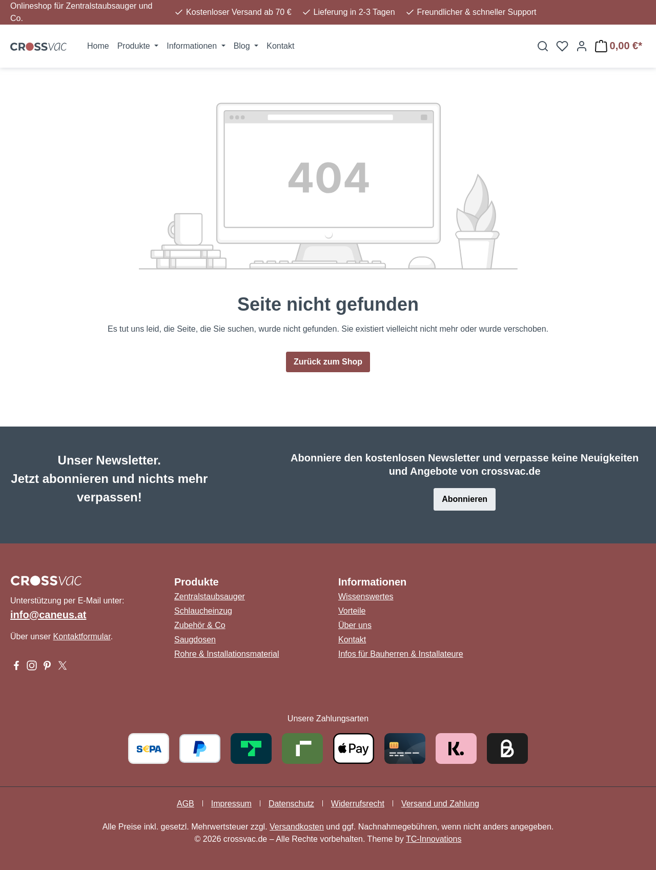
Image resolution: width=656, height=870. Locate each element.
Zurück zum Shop (328, 361)
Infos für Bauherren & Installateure (400, 654)
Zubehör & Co (199, 625)
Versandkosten (297, 826)
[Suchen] (542, 46)
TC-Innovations (434, 839)
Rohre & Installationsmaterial (226, 654)
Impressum (231, 803)
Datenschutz (291, 803)
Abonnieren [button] (464, 499)
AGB (185, 803)
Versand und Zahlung (440, 803)
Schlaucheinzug (203, 610)
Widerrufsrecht (357, 803)
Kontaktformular (82, 636)
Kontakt (352, 639)
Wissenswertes (366, 596)
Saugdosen (195, 639)
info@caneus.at (48, 614)
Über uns (355, 625)
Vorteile (351, 610)
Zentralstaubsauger (209, 596)
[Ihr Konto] (581, 46)
